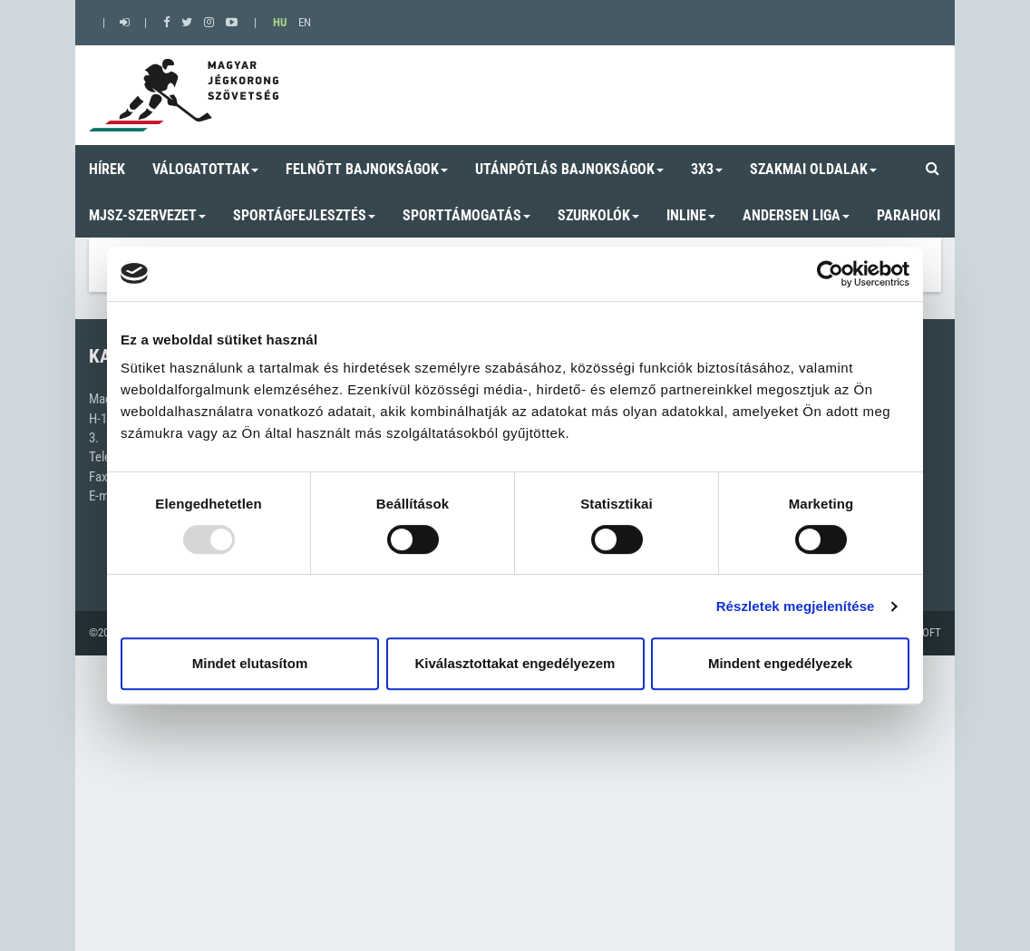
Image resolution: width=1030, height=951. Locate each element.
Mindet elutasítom (250, 663)
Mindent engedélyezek (780, 663)
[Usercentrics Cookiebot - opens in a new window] (830, 273)
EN (304, 22)
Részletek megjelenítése (795, 606)
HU (280, 22)
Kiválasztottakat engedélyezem (515, 663)
